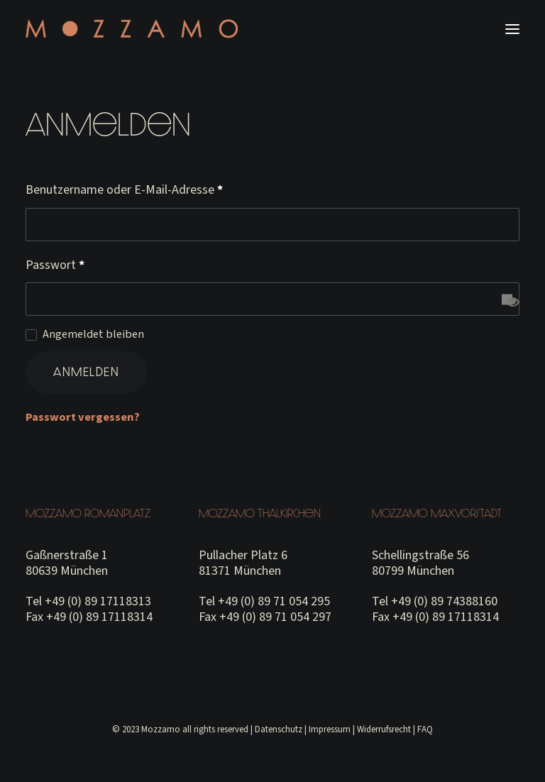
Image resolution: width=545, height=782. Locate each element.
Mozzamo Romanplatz (88, 513)
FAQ (425, 729)
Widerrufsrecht (384, 729)
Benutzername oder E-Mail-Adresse (124, 190)
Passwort (55, 265)
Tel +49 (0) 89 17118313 (88, 601)
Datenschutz (278, 729)
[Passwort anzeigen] (507, 299)
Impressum (330, 729)
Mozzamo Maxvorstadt (437, 513)
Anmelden (86, 371)
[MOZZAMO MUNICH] (132, 28)
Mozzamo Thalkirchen (260, 513)
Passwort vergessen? (83, 417)
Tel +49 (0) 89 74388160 (434, 601)
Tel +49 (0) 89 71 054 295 (264, 601)
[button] (512, 28)
